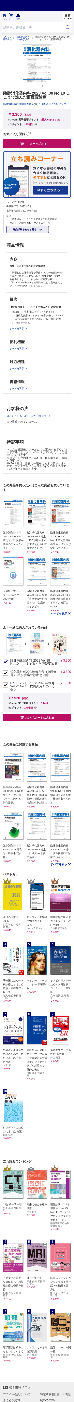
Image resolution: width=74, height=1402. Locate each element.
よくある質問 (11, 1400)
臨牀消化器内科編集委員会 (23, 38)
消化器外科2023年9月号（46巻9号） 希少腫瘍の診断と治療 (33, 673)
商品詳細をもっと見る (25, 229)
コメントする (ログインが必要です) (27, 415)
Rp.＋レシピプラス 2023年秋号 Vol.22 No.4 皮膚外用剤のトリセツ (32, 686)
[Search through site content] (32, 27)
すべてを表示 (59, 613)
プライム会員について (17, 1394)
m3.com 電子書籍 (7, 38)
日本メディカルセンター (54, 103)
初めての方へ (48, 1400)
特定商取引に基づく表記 (55, 1394)
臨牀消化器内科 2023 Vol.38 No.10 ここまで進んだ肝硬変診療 (33, 662)
